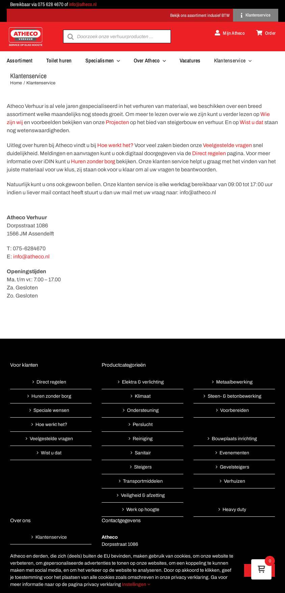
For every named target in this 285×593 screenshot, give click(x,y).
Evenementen (234, 452)
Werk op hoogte (142, 509)
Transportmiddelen (143, 481)
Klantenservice (51, 537)
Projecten (117, 122)
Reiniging (143, 438)
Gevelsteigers (234, 467)
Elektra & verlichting (143, 382)
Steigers (143, 467)
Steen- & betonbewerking (234, 396)
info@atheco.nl (83, 4)
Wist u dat (251, 122)
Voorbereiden (234, 410)
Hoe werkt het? (115, 145)
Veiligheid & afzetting (143, 495)
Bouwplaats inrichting (234, 438)
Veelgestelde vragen (227, 145)
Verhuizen (234, 481)
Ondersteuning (143, 410)
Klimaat (143, 396)
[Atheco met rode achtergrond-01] (26, 28)
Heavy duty (234, 509)
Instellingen (136, 584)
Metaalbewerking (234, 382)
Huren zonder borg (93, 161)
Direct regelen (209, 153)
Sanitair (143, 452)
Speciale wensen (51, 410)
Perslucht (143, 424)
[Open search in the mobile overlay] (117, 36)
